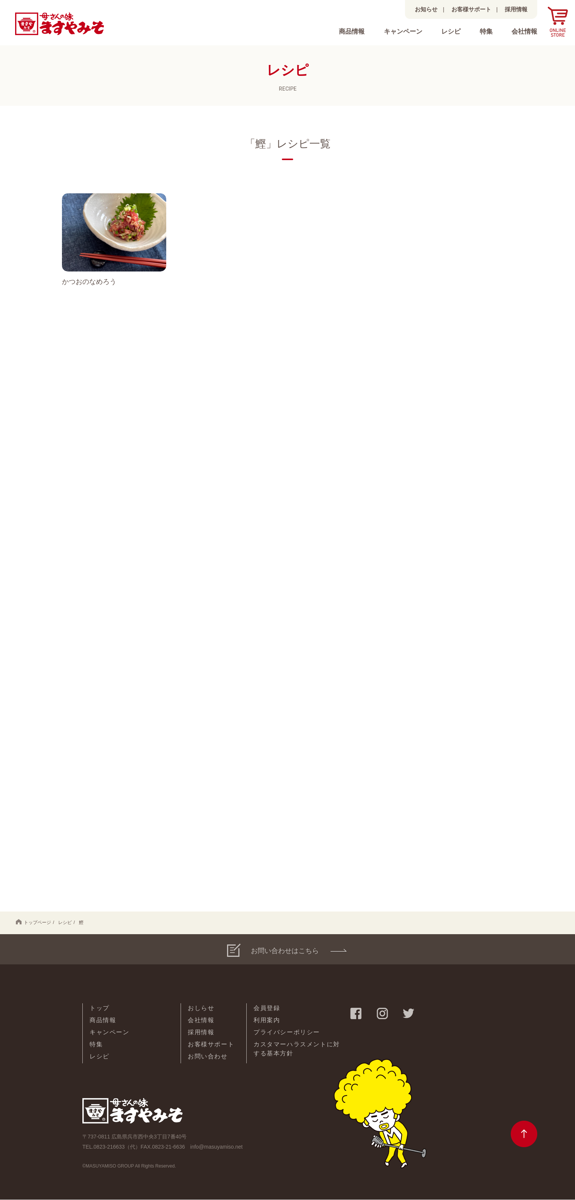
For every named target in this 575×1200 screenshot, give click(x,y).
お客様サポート (471, 9)
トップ (100, 1008)
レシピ (451, 31)
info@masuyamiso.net (216, 1147)
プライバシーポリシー (286, 1032)
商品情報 (352, 31)
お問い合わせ (208, 1056)
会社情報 (524, 31)
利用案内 (266, 1020)
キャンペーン (403, 31)
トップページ (33, 922)
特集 (486, 31)
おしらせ (201, 1008)
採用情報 (516, 9)
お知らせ (426, 9)
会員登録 (266, 1008)
